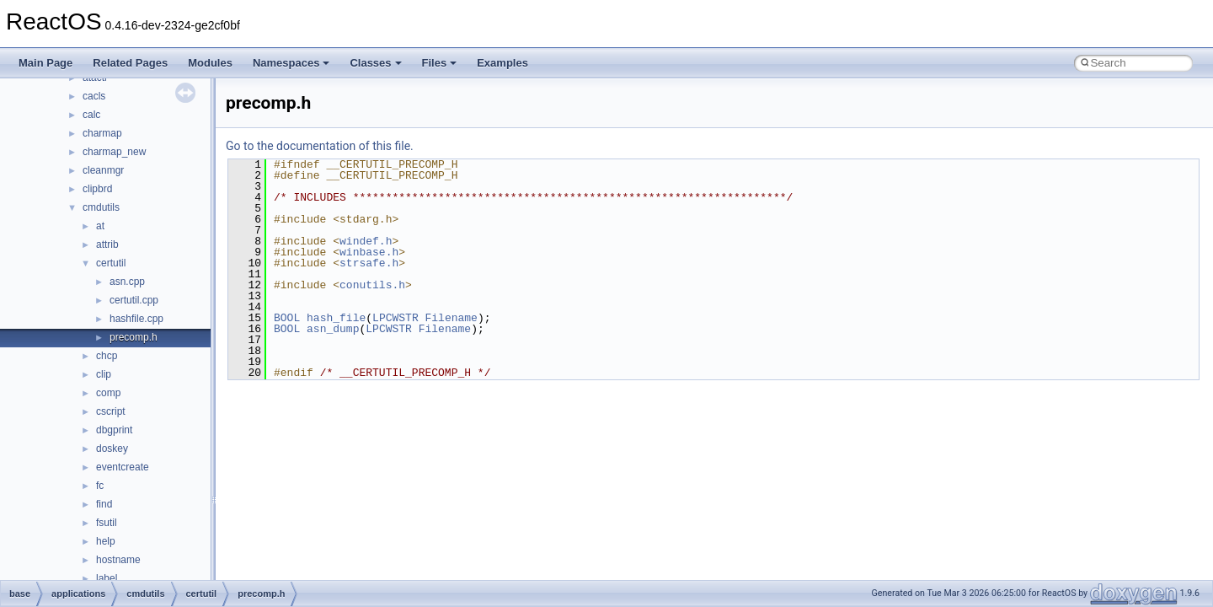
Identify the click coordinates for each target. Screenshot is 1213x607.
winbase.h (368, 252)
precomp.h (134, 337)
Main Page (45, 62)
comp (108, 393)
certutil (111, 263)
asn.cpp (127, 281)
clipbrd (97, 189)
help (105, 541)
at (100, 226)
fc (100, 486)
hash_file (336, 317)
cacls (94, 96)
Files (439, 62)
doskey (112, 448)
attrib (107, 244)
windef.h (365, 241)
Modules (210, 62)
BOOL (287, 317)
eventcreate (122, 467)
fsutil (106, 523)
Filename (451, 317)
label (106, 578)
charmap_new (114, 152)
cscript (111, 411)
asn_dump (333, 328)
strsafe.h (368, 263)
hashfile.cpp (136, 319)
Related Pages (130, 62)
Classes (375, 62)
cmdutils (101, 207)
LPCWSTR (395, 317)
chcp (106, 356)
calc (91, 115)
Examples (502, 62)
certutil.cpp (134, 300)
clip (103, 374)
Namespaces (291, 62)
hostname (118, 560)
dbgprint (114, 430)
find (104, 504)
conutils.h (372, 285)
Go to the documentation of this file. (320, 146)
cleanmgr (103, 170)
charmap (102, 133)
